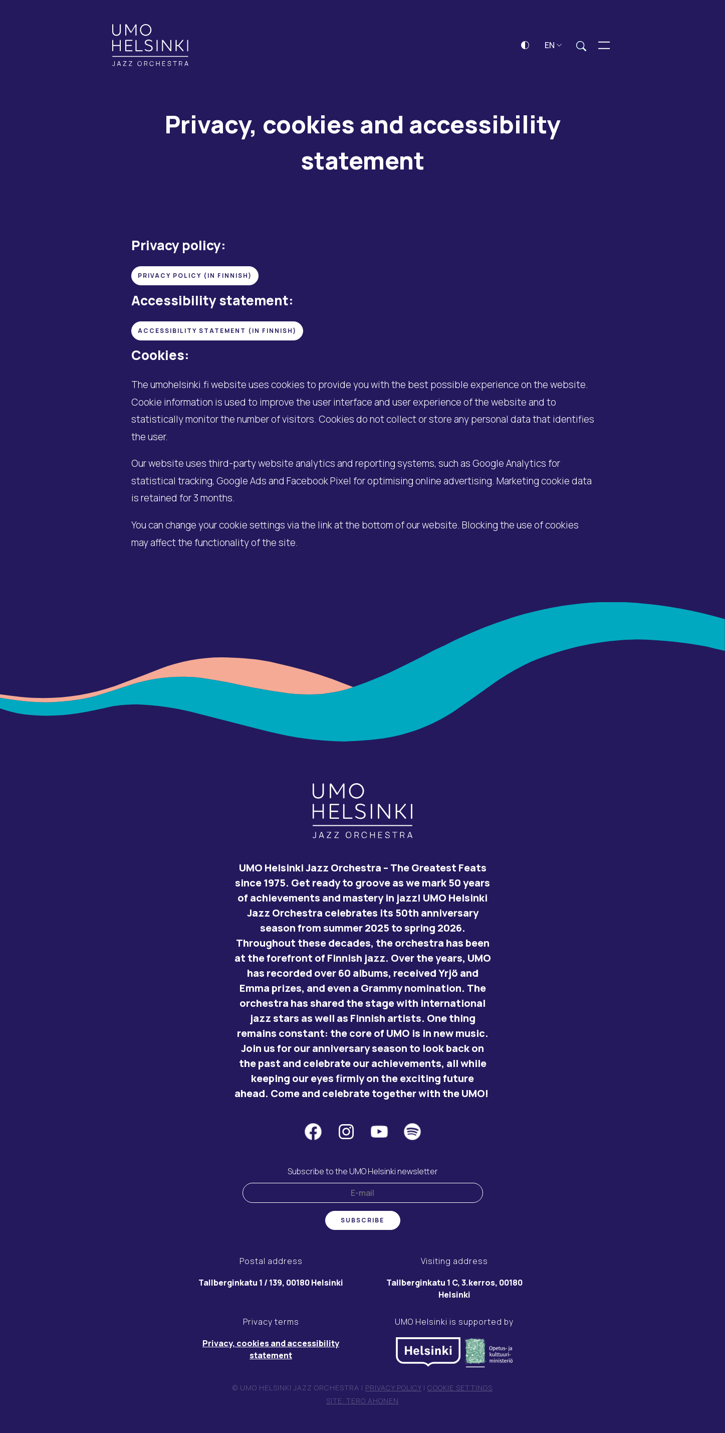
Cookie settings (460, 1389)
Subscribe (362, 1222)
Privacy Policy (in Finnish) (195, 277)
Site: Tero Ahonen (362, 1402)
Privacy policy (393, 1389)
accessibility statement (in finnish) (217, 332)
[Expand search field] (581, 48)
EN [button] (553, 47)
